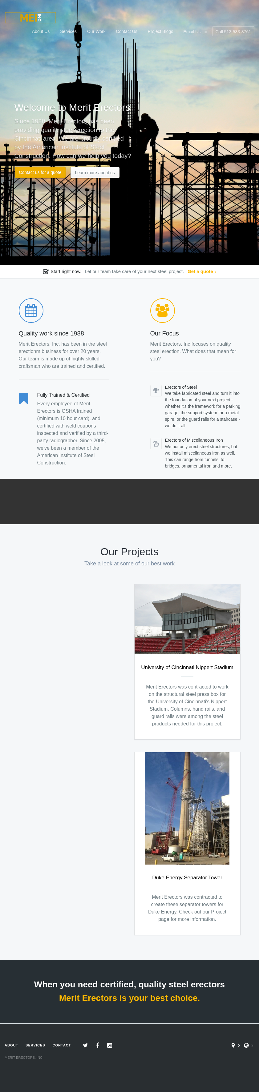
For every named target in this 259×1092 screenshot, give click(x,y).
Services (68, 31)
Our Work (96, 31)
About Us (41, 31)
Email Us (191, 31)
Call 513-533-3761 (233, 31)
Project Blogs (160, 31)
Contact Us (126, 31)
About (11, 1045)
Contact (62, 1045)
